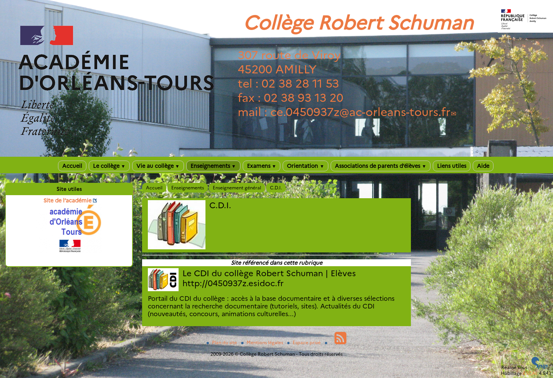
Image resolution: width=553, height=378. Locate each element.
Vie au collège (158, 165)
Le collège (109, 165)
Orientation (305, 165)
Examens (261, 165)
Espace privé (304, 342)
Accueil (72, 165)
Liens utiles (451, 165)
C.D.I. (276, 188)
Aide (483, 165)
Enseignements (213, 165)
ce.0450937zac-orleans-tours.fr (360, 112)
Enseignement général (237, 188)
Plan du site (222, 342)
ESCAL (530, 373)
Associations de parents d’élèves (380, 165)
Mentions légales (262, 342)
